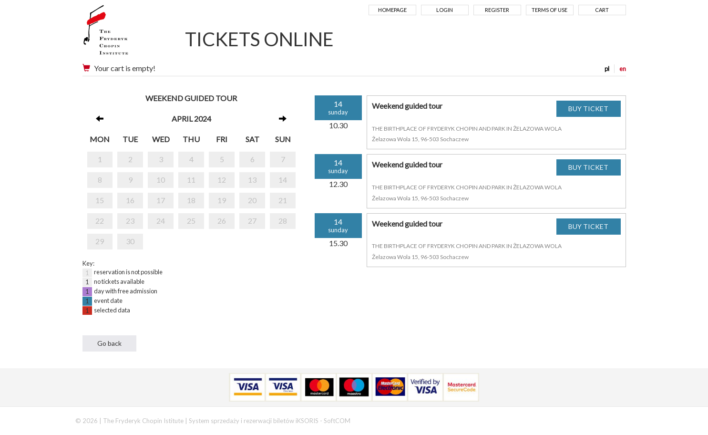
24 (160, 220)
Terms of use (549, 10)
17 (160, 200)
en (622, 68)
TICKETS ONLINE (259, 39)
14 (282, 179)
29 (99, 241)
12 (221, 179)
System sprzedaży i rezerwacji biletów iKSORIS (253, 421)
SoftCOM (337, 421)
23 (130, 220)
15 (99, 200)
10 (160, 179)
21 (282, 200)
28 (282, 220)
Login (444, 10)
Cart (602, 10)
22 (99, 220)
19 (221, 200)
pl (607, 68)
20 (252, 200)
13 (252, 179)
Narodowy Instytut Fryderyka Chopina (124, 33)
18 (191, 200)
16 (130, 200)
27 (252, 220)
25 (191, 220)
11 (191, 179)
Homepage (392, 10)
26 (221, 220)
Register (497, 10)
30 (130, 241)
